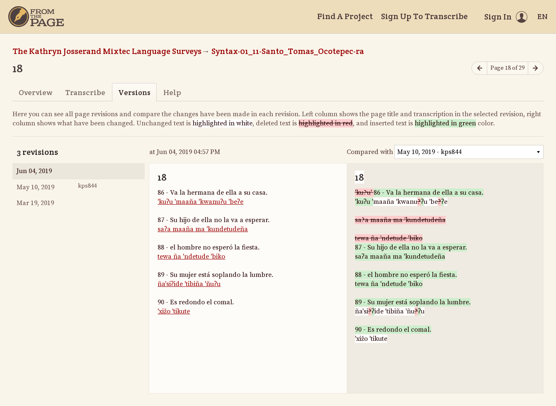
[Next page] (536, 68)
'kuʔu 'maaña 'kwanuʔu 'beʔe (200, 202)
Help (172, 92)
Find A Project (345, 16)
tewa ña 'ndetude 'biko (191, 256)
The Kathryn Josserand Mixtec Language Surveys (107, 51)
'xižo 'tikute (174, 311)
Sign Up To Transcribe (424, 16)
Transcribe (85, 92)
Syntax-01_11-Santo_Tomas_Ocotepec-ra (287, 51)
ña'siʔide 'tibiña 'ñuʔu (189, 284)
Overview (35, 92)
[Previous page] (479, 68)
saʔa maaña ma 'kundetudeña (203, 229)
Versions (134, 92)
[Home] (36, 16)
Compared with (370, 152)
